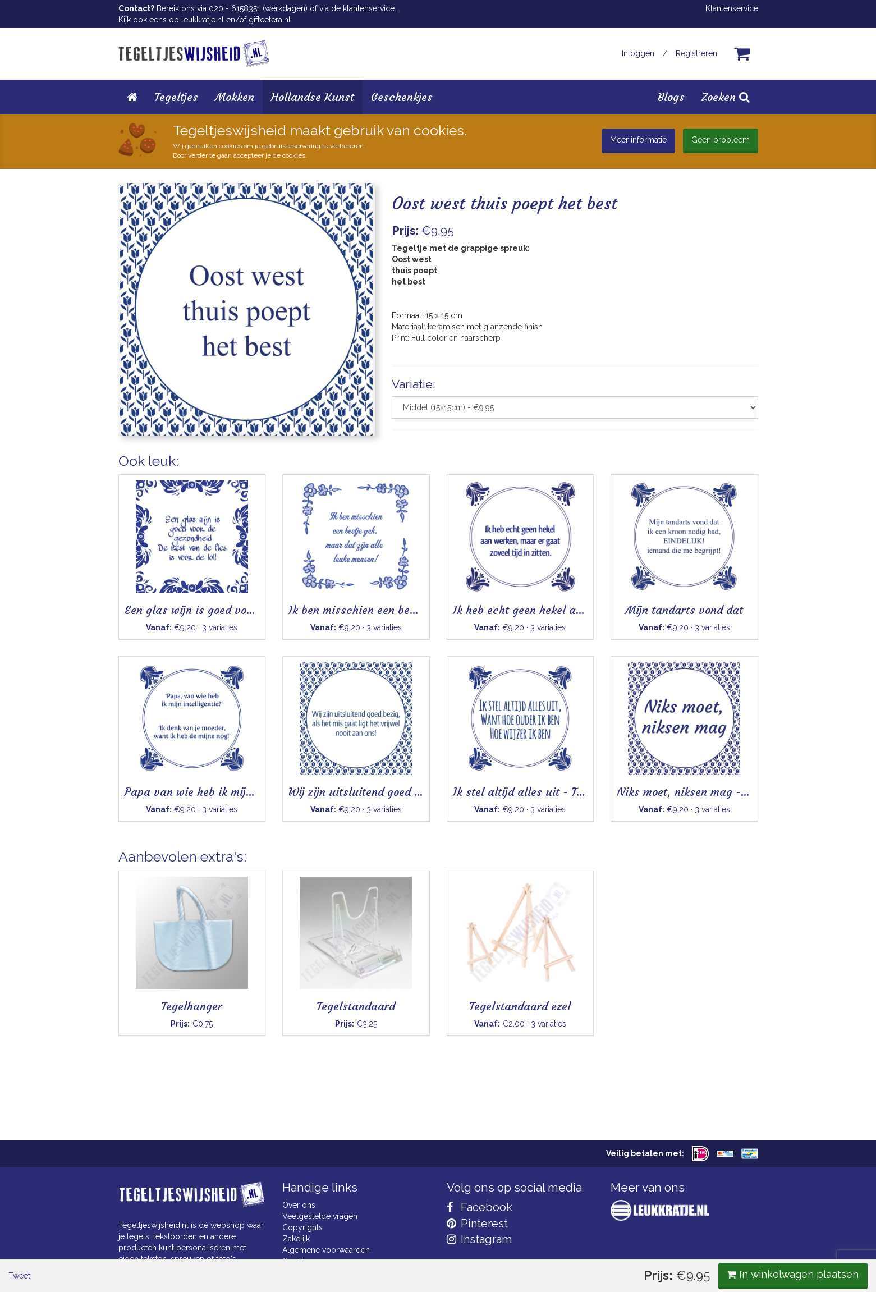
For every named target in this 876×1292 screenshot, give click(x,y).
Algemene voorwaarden (326, 1249)
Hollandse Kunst (312, 97)
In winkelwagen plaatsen (674, 471)
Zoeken (725, 97)
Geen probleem (720, 139)
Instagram (479, 1239)
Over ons (298, 1205)
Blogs (671, 97)
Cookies (297, 1261)
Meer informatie (638, 139)
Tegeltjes (176, 97)
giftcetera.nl (270, 19)
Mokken (234, 97)
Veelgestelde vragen (319, 1216)
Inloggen (638, 53)
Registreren (696, 53)
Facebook (479, 1207)
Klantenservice (731, 8)
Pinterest (477, 1223)
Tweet (138, 471)
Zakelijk (296, 1238)
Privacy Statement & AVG (327, 1272)
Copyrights (302, 1227)
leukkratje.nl (202, 19)
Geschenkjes (402, 97)
